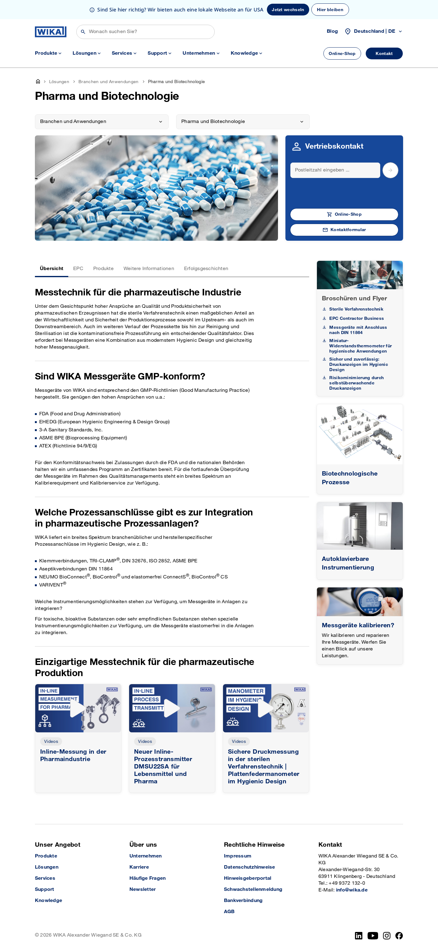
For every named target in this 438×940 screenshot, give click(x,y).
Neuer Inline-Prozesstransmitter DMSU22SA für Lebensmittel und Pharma (163, 747)
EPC (78, 249)
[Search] (335, 151)
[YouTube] (373, 916)
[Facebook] (399, 916)
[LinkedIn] (359, 916)
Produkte (103, 249)
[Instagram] (386, 916)
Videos (51, 722)
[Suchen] (145, 13)
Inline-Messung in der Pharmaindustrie (73, 736)
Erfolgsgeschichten (206, 249)
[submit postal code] (390, 151)
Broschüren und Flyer (354, 279)
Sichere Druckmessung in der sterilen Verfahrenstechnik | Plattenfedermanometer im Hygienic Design (263, 747)
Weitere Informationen (149, 249)
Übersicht (51, 249)
